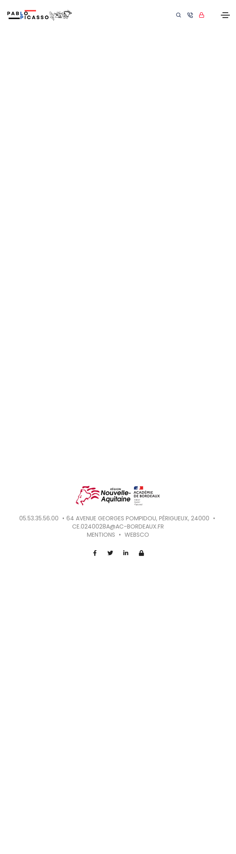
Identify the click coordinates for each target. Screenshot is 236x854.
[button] (203, 441)
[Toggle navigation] (225, 15)
